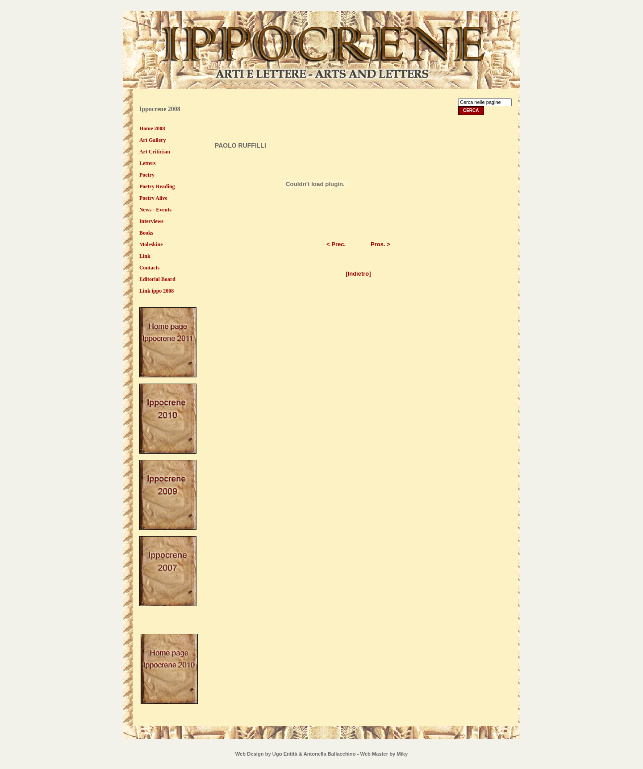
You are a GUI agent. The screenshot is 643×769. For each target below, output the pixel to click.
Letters (147, 163)
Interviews (151, 221)
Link (144, 256)
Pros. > (380, 244)
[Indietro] (358, 273)
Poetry (146, 175)
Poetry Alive (153, 198)
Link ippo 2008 (156, 291)
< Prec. (336, 244)
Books (146, 233)
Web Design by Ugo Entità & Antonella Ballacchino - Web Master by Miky (321, 754)
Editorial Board (157, 279)
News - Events (155, 210)
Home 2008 (152, 128)
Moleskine (151, 244)
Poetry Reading (157, 186)
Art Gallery (152, 140)
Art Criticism (154, 152)
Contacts (149, 268)
